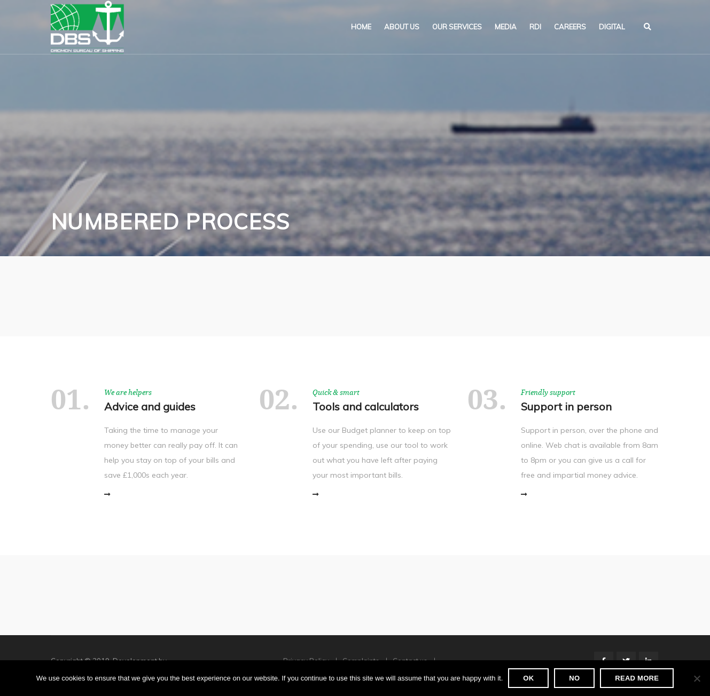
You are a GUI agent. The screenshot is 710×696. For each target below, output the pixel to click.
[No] (696, 678)
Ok (528, 678)
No (574, 678)
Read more (637, 678)
